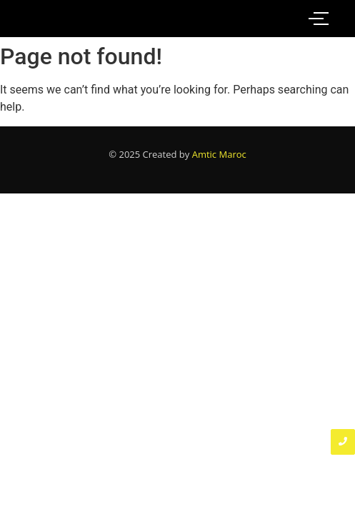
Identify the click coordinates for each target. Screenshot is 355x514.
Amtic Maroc (219, 154)
